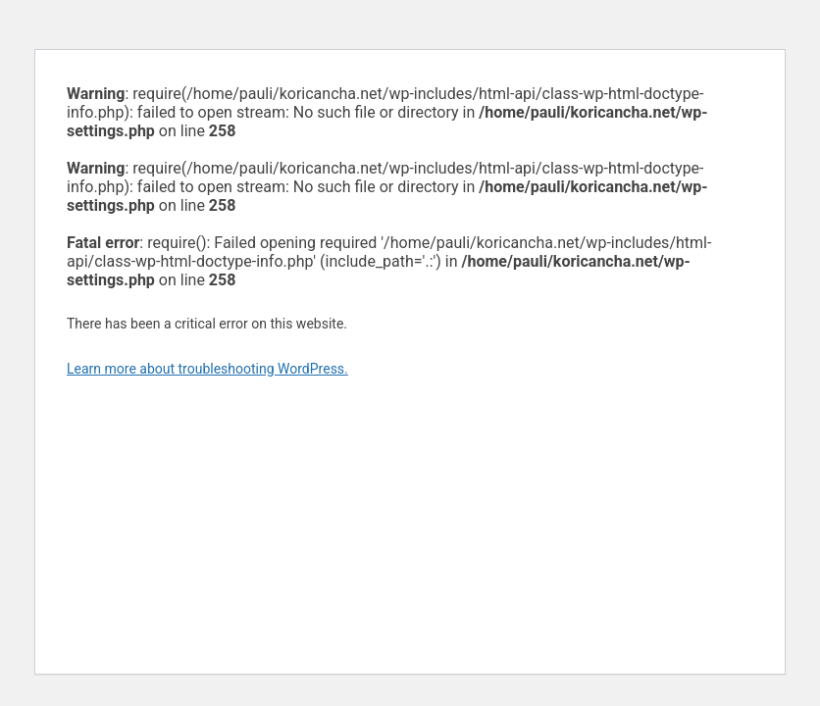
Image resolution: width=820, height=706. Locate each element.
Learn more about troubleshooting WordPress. (207, 369)
